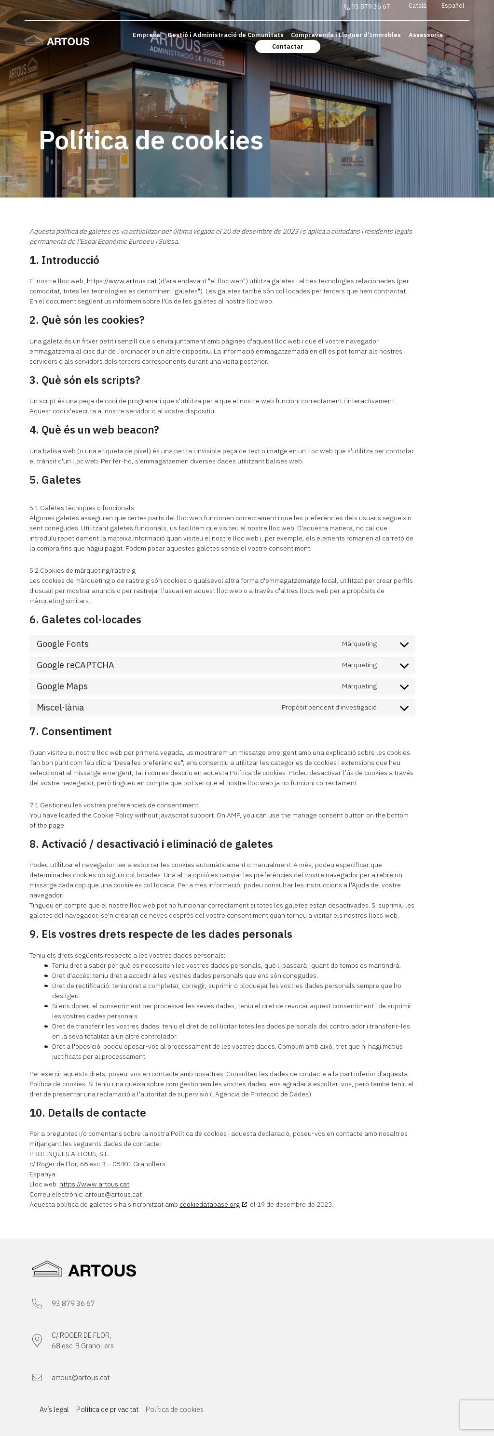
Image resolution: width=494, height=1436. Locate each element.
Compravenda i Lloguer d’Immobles (346, 35)
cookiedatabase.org (209, 1204)
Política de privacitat (107, 1409)
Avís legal (54, 1409)
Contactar (287, 46)
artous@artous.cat (81, 1377)
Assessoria (426, 35)
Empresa (146, 35)
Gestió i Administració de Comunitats (225, 35)
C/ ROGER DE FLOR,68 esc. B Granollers (83, 1340)
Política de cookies (175, 1409)
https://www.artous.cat (122, 281)
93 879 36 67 (367, 6)
